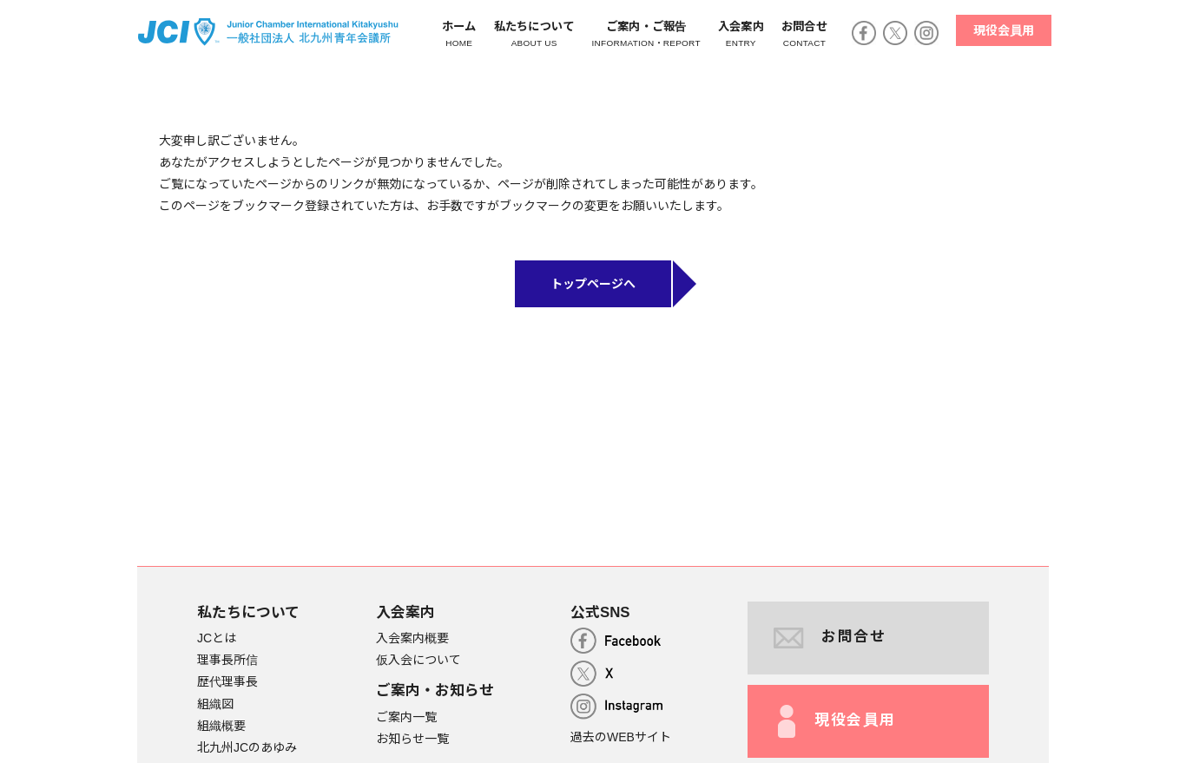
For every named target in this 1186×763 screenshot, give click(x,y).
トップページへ (593, 285)
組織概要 (221, 726)
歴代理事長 (227, 682)
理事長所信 (227, 661)
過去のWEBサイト (620, 738)
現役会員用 (1001, 30)
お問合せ (830, 638)
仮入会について (418, 661)
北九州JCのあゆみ (247, 748)
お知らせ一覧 (412, 739)
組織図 (215, 704)
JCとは (216, 639)
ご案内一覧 (406, 717)
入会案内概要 (412, 639)
